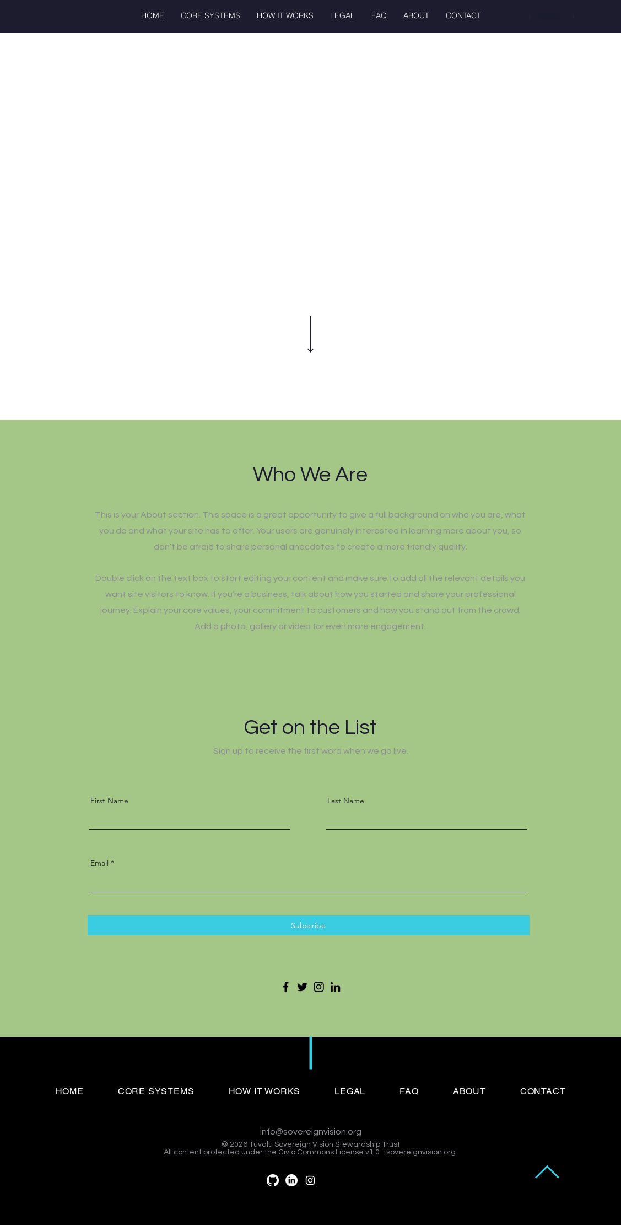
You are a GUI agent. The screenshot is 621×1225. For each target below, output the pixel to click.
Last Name (345, 801)
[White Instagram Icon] (310, 1180)
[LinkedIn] (335, 987)
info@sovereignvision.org (310, 1131)
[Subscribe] (309, 925)
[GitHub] (273, 1180)
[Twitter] (302, 987)
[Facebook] (286, 987)
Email (99, 863)
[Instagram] (319, 987)
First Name (109, 801)
